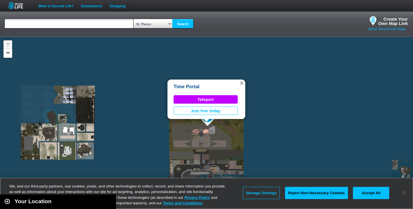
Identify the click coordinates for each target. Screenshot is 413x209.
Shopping (117, 5)
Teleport (206, 99)
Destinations (91, 5)
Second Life (19, 5)
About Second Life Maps (387, 29)
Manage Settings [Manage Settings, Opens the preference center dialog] (261, 193)
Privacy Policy (197, 197)
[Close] (403, 192)
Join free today (206, 111)
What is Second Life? (55, 5)
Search (183, 24)
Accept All (371, 193)
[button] (241, 83)
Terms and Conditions (182, 203)
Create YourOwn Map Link (393, 21)
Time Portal (186, 86)
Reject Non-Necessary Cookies (316, 193)
